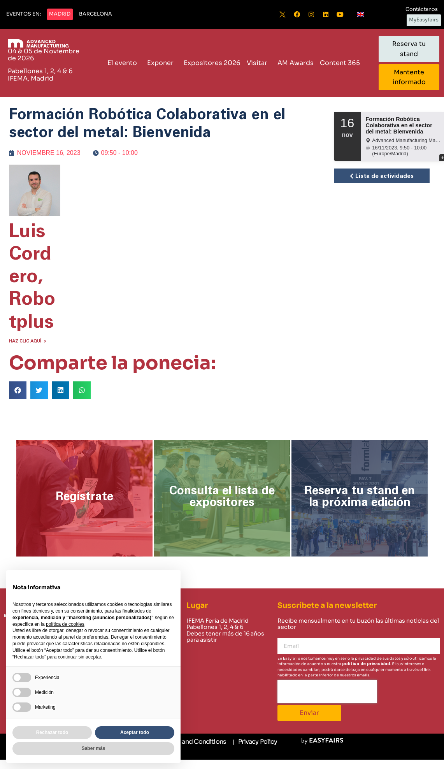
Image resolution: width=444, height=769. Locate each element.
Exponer (162, 63)
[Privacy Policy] (254, 742)
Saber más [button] (93, 748)
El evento (124, 63)
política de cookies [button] (65, 624)
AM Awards (295, 63)
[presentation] (327, 691)
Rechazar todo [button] (52, 732)
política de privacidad (366, 664)
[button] (23, 14)
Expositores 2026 (212, 63)
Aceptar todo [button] (134, 732)
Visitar (259, 63)
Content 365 (342, 63)
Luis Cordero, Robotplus (32, 277)
